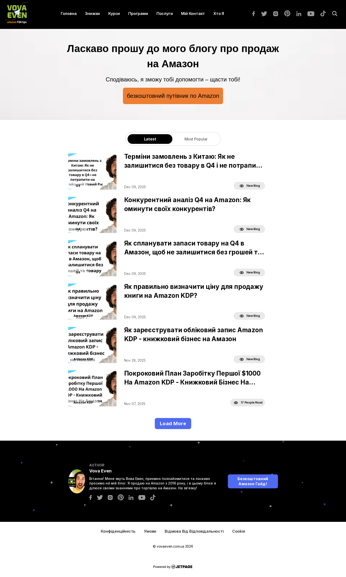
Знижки (92, 13)
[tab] (150, 139)
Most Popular (196, 139)
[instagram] (278, 13)
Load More (173, 423)
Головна (69, 13)
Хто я (218, 13)
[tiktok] (325, 13)
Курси (114, 13)
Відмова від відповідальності (194, 531)
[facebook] (256, 13)
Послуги (164, 13)
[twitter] (266, 13)
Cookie (238, 531)
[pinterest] (289, 13)
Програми (138, 13)
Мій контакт (193, 13)
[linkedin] (301, 13)
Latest (150, 139)
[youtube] (313, 13)
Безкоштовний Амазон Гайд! (252, 481)
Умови (150, 531)
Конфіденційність (118, 531)
